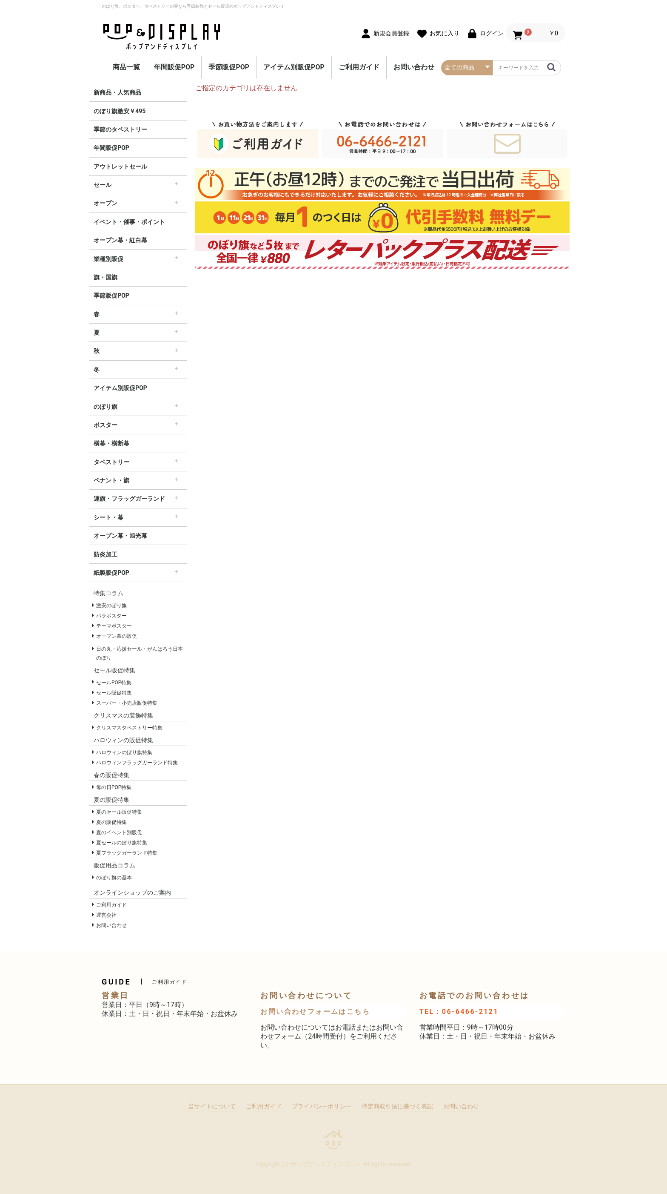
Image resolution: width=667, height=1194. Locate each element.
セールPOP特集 (113, 683)
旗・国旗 (105, 277)
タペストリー (111, 462)
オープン (105, 203)
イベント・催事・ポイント (129, 221)
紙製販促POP (111, 572)
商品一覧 (126, 67)
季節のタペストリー (120, 129)
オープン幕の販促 (116, 636)
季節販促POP (228, 67)
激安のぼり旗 (111, 605)
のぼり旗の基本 (114, 878)
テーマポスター (114, 626)
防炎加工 (105, 554)
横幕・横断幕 (111, 443)
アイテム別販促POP (294, 67)
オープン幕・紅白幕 (120, 240)
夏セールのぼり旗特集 (121, 843)
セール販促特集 (114, 693)
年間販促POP (174, 67)
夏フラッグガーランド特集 (126, 853)
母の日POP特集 (113, 787)
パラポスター (111, 616)
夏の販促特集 (111, 822)
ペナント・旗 (111, 480)
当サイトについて (212, 1106)
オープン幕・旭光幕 (120, 535)
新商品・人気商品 (117, 92)
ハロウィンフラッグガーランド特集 (137, 763)
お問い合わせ (413, 67)
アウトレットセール (120, 166)
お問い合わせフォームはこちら (315, 1011)
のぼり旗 (105, 406)
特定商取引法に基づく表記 (397, 1106)
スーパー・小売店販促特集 (126, 703)
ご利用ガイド (359, 67)
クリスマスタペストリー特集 (129, 728)
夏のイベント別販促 (119, 832)
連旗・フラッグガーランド (129, 498)
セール (102, 184)
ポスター (105, 425)
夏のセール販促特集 (119, 812)
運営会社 (106, 915)
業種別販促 (108, 258)
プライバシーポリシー (321, 1106)
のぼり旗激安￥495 (119, 111)
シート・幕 (108, 517)
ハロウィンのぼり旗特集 (124, 752)
